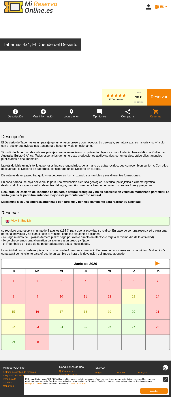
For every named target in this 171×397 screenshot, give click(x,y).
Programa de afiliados (14, 375)
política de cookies (77, 383)
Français (142, 372)
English (99, 372)
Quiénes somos (67, 371)
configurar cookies (33, 383)
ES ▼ (161, 6)
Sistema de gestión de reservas (19, 372)
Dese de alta (9, 379)
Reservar (159, 97)
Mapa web (8, 386)
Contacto (7, 382)
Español (121, 372)
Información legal (68, 374)
